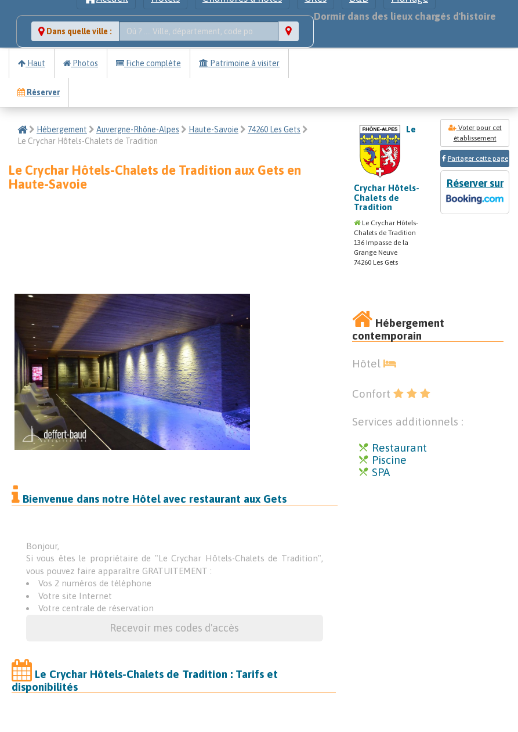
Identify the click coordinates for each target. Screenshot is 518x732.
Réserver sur (474, 192)
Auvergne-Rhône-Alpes (137, 129)
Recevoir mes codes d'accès (174, 628)
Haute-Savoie (213, 129)
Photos (80, 63)
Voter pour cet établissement (475, 133)
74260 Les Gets (274, 129)
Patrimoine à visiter (239, 63)
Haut (31, 63)
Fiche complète (148, 63)
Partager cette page (478, 158)
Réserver (38, 92)
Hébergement (62, 129)
